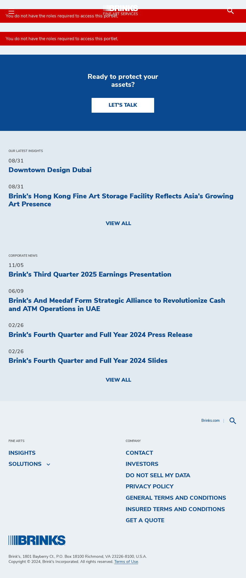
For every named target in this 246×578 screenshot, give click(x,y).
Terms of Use (126, 562)
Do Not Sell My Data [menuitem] (158, 475)
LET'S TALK (123, 105)
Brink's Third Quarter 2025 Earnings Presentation (90, 274)
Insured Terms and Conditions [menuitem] (175, 509)
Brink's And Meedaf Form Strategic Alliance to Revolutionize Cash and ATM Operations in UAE (117, 304)
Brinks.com (210, 421)
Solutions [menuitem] (25, 464)
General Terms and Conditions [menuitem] (176, 498)
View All (118, 223)
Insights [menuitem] (22, 453)
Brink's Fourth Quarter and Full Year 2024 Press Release (101, 335)
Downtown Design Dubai (50, 170)
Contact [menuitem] (139, 453)
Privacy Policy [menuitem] (149, 486)
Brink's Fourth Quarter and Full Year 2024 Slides (88, 360)
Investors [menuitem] (142, 464)
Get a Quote (145, 520)
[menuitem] (230, 11)
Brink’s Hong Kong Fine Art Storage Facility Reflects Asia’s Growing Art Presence (121, 200)
